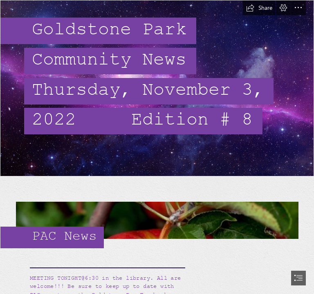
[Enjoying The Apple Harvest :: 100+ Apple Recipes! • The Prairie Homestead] (157, 215)
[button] (259, 7)
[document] (157, 147)
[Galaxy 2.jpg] (157, 88)
